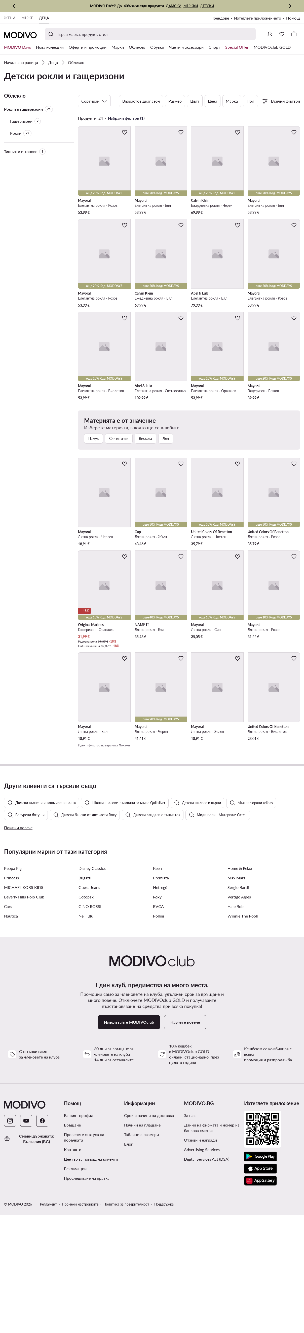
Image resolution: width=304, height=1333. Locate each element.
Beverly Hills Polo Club (24, 1015)
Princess (11, 996)
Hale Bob (235, 1024)
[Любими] (282, 34)
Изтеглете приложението (257, 18)
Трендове (220, 18)
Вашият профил (78, 1233)
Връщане (72, 1243)
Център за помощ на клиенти (91, 1277)
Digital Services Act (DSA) (206, 1277)
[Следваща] (290, 6)
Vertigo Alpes (239, 1015)
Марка (232, 101)
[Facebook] (42, 1239)
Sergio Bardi (238, 1005)
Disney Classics (92, 986)
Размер (175, 101)
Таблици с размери (141, 1252)
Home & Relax (239, 986)
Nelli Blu (86, 1034)
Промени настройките (80, 1322)
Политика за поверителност (126, 1322)
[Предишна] (14, 6)
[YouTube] (26, 1239)
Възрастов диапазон (141, 101)
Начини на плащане (142, 1243)
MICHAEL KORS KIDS (23, 1005)
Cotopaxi (87, 1015)
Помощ (293, 18)
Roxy (157, 1015)
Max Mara (236, 996)
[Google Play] (260, 1275)
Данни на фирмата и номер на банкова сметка (212, 1246)
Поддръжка (164, 1322)
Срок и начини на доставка (149, 1233)
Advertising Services (202, 1267)
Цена (212, 101)
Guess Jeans (89, 1005)
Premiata (161, 996)
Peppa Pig (13, 986)
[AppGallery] (260, 1299)
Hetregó (160, 1005)
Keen (157, 986)
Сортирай (94, 101)
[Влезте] (270, 34)
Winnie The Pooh (242, 1034)
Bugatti (85, 996)
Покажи (124, 745)
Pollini (158, 1034)
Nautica (11, 1034)
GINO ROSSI (90, 1024)
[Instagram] (10, 1239)
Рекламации (75, 1286)
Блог (128, 1262)
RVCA (158, 1024)
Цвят (194, 101)
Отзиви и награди (200, 1258)
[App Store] (260, 1287)
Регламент (48, 1322)
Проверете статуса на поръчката (84, 1255)
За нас (190, 1233)
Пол (250, 101)
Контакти (72, 1267)
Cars (8, 1024)
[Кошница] (294, 34)
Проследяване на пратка (86, 1296)
